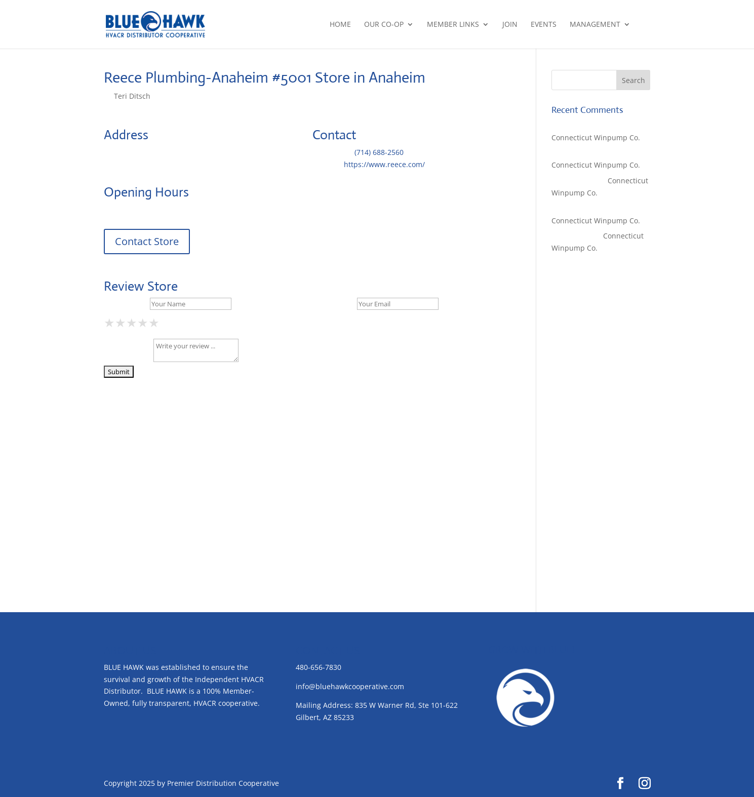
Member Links (453, 25)
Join (510, 25)
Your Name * (126, 303)
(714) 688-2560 (379, 152)
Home (340, 25)
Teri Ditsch (132, 96)
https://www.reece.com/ (384, 164)
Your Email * (333, 303)
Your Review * (127, 359)
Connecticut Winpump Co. (595, 137)
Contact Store (147, 241)
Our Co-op (384, 25)
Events (544, 25)
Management (595, 25)
